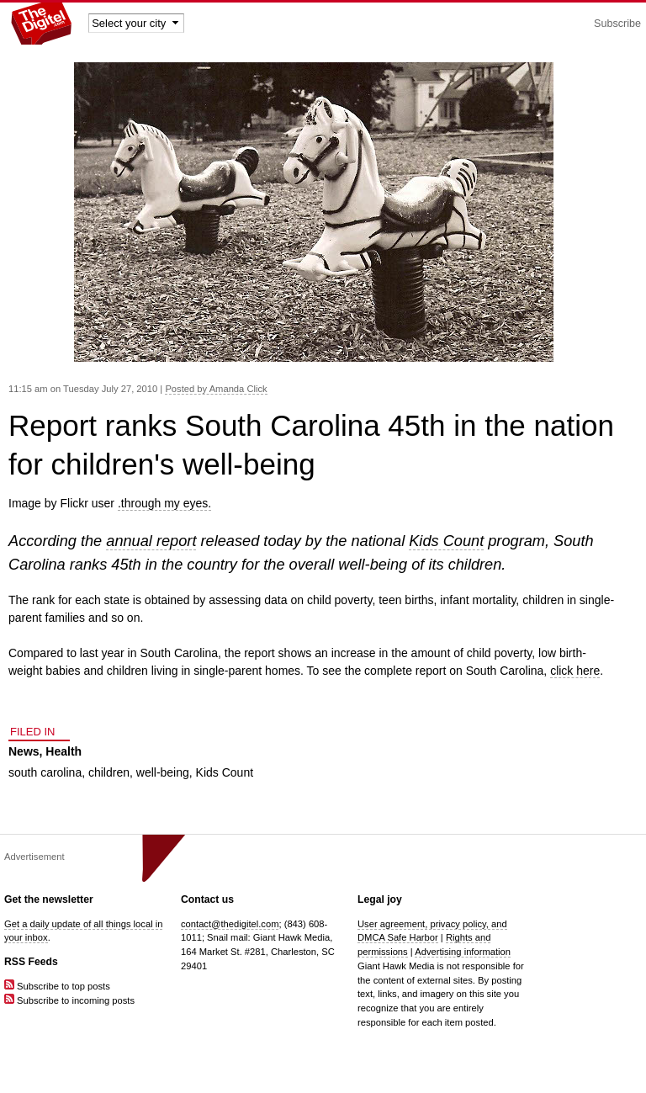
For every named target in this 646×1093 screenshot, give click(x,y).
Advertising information (463, 952)
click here (575, 670)
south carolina (45, 772)
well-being (162, 772)
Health (63, 751)
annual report (151, 541)
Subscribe (617, 23)
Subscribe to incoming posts (69, 1000)
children (109, 772)
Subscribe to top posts (57, 986)
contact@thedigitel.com (229, 924)
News (24, 751)
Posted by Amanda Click (216, 389)
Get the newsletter (48, 899)
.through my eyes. (164, 503)
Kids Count (446, 541)
